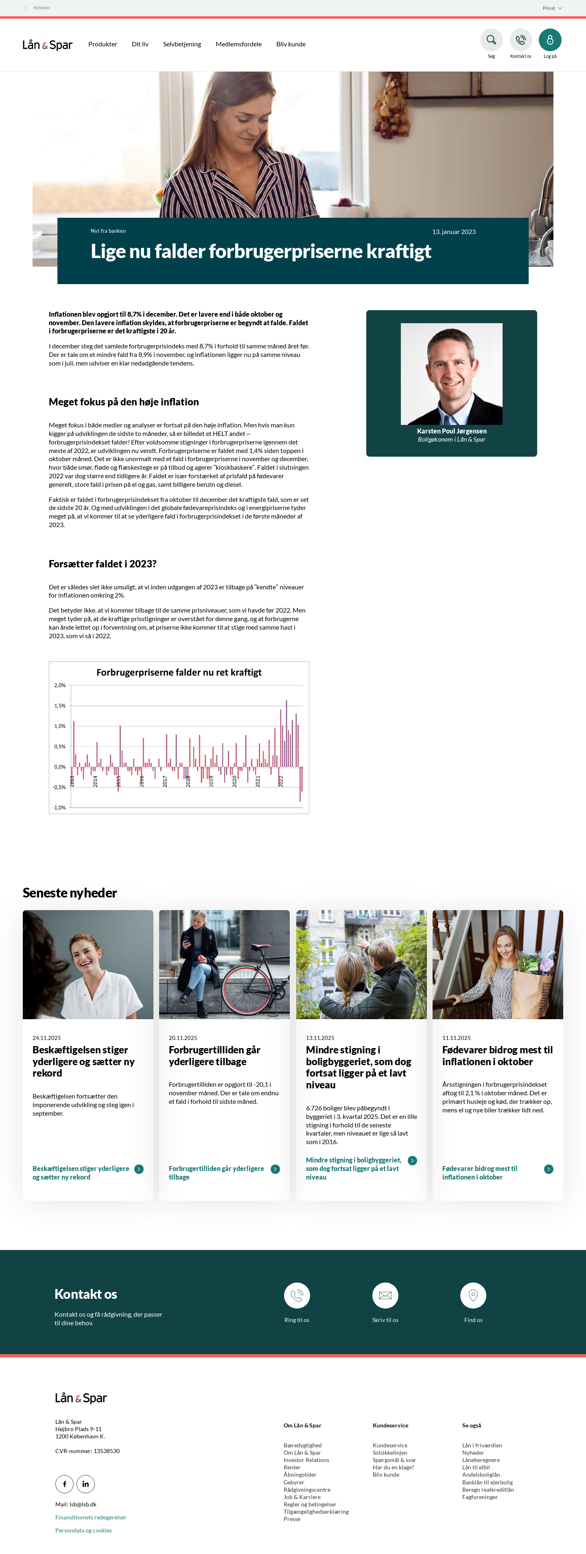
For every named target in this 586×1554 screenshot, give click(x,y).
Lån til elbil (476, 1467)
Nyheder (473, 1452)
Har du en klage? (393, 1467)
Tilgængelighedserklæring (316, 1511)
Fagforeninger (480, 1496)
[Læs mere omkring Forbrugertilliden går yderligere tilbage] (224, 1055)
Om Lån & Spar (302, 1452)
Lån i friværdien (482, 1445)
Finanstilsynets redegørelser (91, 1517)
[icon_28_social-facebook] (64, 1484)
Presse (292, 1518)
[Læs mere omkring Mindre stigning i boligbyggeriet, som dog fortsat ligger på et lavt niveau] (361, 1055)
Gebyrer (294, 1482)
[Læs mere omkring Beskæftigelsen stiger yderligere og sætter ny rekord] (88, 1055)
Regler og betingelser (310, 1504)
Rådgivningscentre (307, 1489)
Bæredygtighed (303, 1445)
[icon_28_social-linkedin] (86, 1484)
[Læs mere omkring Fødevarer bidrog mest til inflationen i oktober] (498, 1055)
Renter (292, 1467)
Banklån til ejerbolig (487, 1482)
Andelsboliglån (481, 1474)
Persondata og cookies (83, 1530)
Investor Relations (306, 1459)
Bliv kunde (386, 1474)
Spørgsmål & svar (394, 1459)
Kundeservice (390, 1445)
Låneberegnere (481, 1459)
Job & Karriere (302, 1496)
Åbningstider (300, 1474)
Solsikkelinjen (390, 1452)
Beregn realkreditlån (488, 1489)
